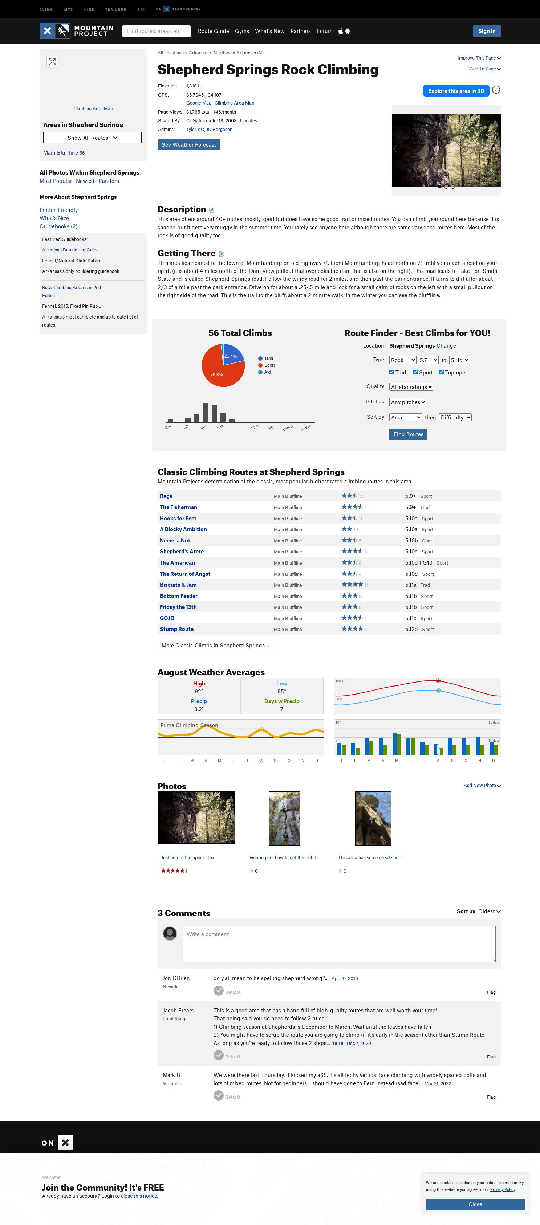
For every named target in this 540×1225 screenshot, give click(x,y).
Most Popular (56, 180)
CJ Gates (195, 120)
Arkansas (198, 53)
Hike (89, 9)
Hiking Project (419, 1151)
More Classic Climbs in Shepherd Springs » (215, 637)
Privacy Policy (502, 1189)
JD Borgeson (219, 129)
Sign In (487, 31)
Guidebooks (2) (59, 226)
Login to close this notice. (129, 1196)
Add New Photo (482, 776)
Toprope (452, 363)
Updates (248, 120)
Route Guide (213, 31)
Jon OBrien (176, 969)
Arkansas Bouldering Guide (70, 250)
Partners (301, 31)
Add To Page (485, 68)
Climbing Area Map (93, 108)
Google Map (198, 103)
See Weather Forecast (189, 144)
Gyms (242, 31)
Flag (491, 983)
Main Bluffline (60, 152)
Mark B (171, 1066)
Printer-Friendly (59, 209)
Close (475, 1204)
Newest (85, 180)
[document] (475, 1194)
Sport (423, 363)
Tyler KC (195, 129)
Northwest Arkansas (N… (240, 53)
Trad (397, 363)
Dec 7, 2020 (359, 1034)
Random (108, 180)
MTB (68, 9)
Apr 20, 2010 (345, 970)
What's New (270, 31)
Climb (46, 9)
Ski (141, 9)
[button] (399, 142)
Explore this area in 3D (467, 86)
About (207, 1151)
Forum (325, 31)
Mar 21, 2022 (438, 1075)
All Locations (171, 53)
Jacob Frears (178, 1001)
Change (446, 336)
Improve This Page (479, 58)
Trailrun (116, 9)
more (337, 1034)
